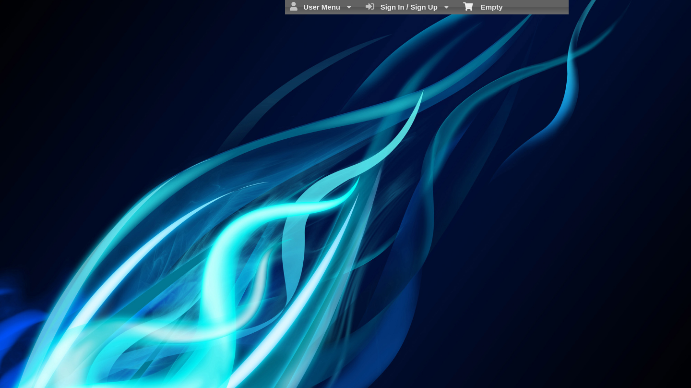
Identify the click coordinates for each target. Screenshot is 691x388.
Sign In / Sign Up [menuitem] (407, 6)
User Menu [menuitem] (320, 6)
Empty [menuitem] (483, 6)
